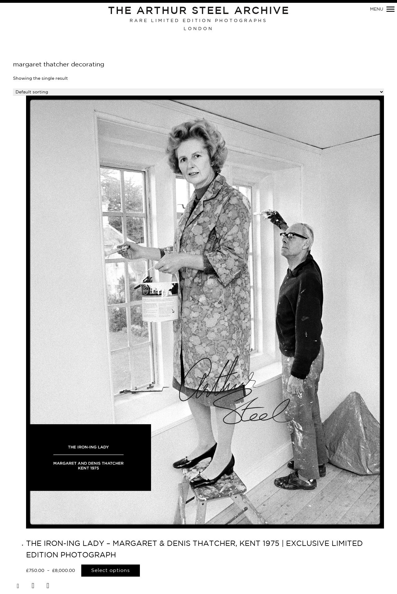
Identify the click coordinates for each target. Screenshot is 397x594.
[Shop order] (198, 92)
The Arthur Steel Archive (198, 11)
